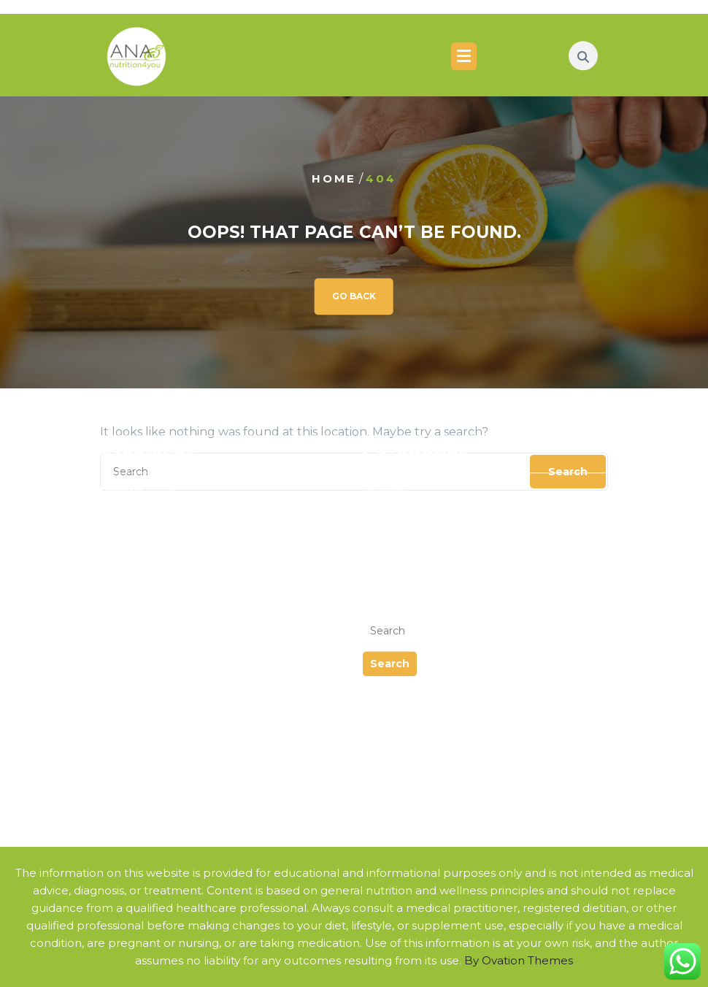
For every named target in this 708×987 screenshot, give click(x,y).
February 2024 (144, 496)
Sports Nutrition (147, 617)
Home (334, 178)
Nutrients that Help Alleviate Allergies (211, 670)
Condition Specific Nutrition (180, 600)
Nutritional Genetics (159, 582)
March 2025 (134, 461)
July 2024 (129, 478)
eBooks (384, 443)
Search (389, 619)
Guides (383, 478)
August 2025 (138, 443)
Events (383, 461)
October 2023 (141, 514)
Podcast (386, 514)
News (379, 496)
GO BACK (354, 296)
